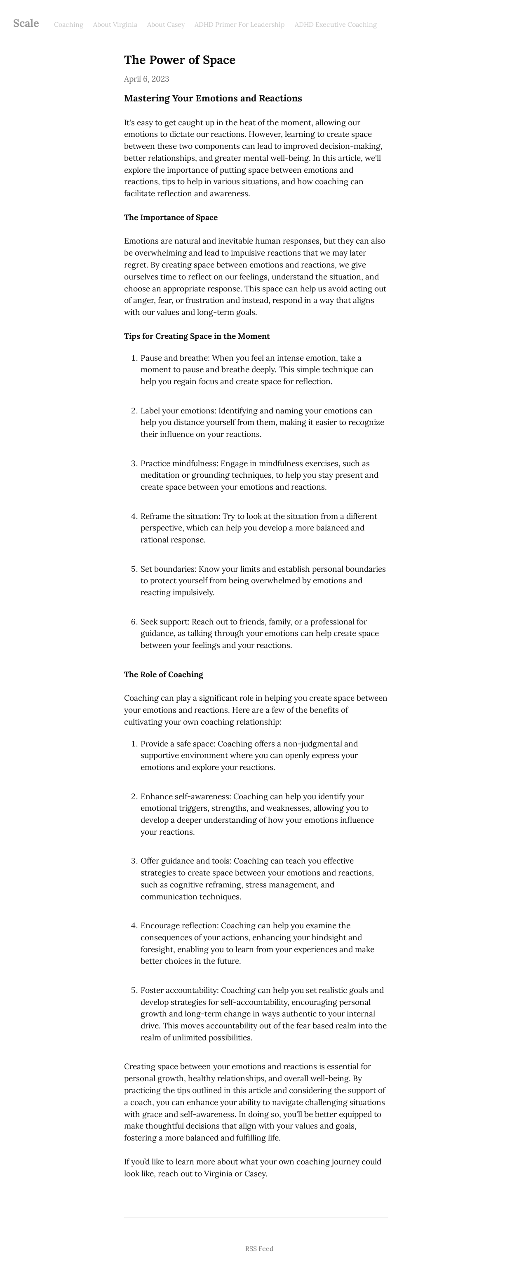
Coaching (68, 24)
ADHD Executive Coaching (336, 24)
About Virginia (115, 24)
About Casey (166, 24)
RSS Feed (259, 1248)
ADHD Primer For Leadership (240, 24)
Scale (26, 23)
